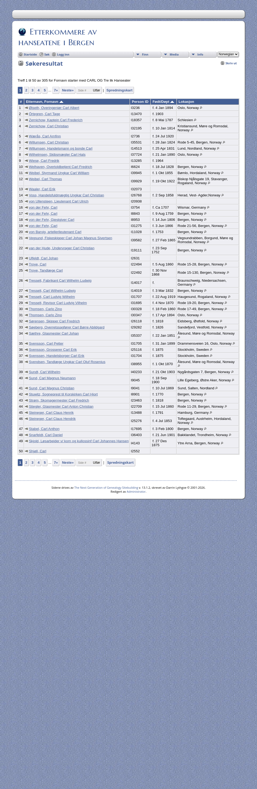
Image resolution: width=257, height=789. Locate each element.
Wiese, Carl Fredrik (44, 161)
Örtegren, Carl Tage (44, 114)
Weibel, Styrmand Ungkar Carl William (59, 173)
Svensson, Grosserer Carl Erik (53, 350)
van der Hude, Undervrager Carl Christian (61, 248)
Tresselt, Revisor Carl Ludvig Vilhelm (58, 303)
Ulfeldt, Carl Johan (43, 258)
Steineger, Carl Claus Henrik (51, 413)
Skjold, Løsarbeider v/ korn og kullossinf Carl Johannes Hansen (79, 441)
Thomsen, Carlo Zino (45, 309)
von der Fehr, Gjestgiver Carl (51, 220)
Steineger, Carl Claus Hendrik (52, 419)
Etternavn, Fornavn (44, 102)
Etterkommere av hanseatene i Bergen (57, 37)
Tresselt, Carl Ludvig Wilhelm (52, 297)
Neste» (68, 90)
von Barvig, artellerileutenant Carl (55, 232)
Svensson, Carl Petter (46, 343)
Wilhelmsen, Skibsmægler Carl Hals (57, 155)
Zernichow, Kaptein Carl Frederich (56, 120)
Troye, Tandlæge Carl (46, 270)
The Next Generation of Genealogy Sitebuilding (106, 488)
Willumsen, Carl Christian (49, 142)
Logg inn (63, 54)
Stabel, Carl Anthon (44, 429)
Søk (47, 54)
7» (56, 90)
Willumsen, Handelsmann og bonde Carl (60, 148)
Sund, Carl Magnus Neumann (52, 378)
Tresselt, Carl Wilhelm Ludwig (52, 291)
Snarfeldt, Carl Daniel (46, 435)
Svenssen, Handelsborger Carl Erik (56, 356)
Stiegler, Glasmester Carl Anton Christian (61, 406)
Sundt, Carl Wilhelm (44, 372)
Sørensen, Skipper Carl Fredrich (54, 321)
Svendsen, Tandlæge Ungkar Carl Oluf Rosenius (67, 362)
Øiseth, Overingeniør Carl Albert (54, 108)
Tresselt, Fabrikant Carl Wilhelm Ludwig (60, 280)
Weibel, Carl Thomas (45, 179)
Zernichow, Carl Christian (48, 126)
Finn (145, 54)
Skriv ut (231, 63)
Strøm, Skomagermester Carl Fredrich (59, 400)
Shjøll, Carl (37, 451)
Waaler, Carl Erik (42, 189)
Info (200, 54)
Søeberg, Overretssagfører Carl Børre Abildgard (66, 327)
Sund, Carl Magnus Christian (51, 388)
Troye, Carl (37, 264)
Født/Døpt (163, 102)
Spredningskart (120, 90)
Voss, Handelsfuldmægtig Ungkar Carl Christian (66, 195)
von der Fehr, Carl (43, 207)
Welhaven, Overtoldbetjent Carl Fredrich (60, 167)
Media (174, 54)
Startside (30, 54)
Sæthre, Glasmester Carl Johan (54, 333)
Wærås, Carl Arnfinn (45, 136)
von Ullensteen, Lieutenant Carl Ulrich (58, 201)
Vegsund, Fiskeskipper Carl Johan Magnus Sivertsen (70, 238)
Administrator (136, 491)
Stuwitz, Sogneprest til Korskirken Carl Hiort (63, 394)
